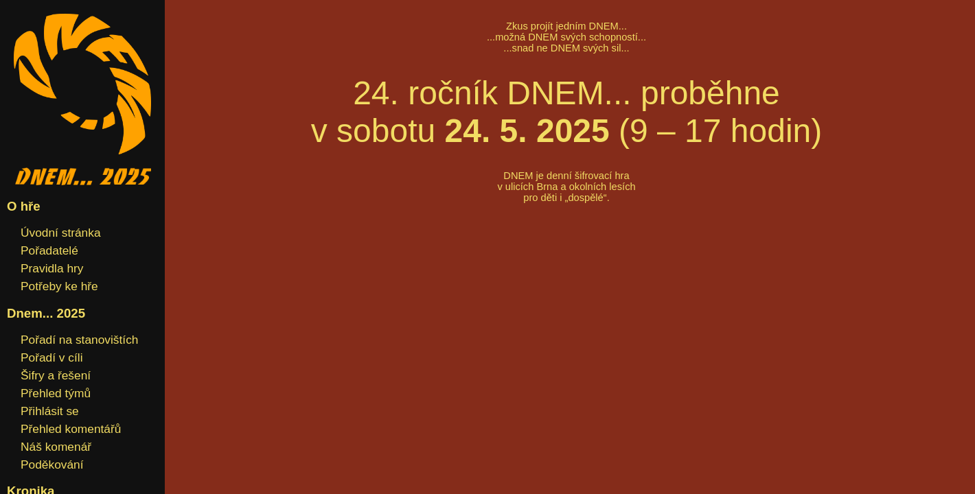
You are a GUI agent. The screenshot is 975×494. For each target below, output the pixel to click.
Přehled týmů (56, 393)
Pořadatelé (49, 250)
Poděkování (52, 464)
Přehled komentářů (71, 429)
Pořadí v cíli (52, 357)
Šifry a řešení (56, 375)
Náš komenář (56, 447)
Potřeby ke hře (59, 286)
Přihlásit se (50, 411)
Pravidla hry (52, 268)
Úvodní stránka (61, 232)
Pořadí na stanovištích (79, 339)
